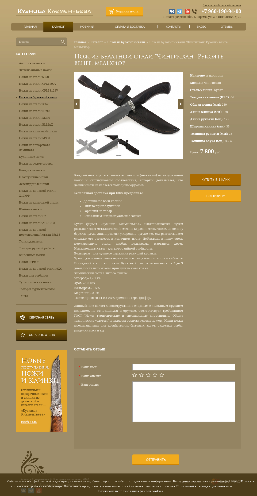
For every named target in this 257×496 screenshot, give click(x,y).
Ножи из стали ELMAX (36, 124)
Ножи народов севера (36, 163)
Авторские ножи (32, 63)
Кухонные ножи (31, 156)
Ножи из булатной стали (126, 42)
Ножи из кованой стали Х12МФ (37, 193)
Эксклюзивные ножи (35, 70)
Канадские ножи (32, 170)
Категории (26, 54)
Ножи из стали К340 (34, 104)
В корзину (215, 196)
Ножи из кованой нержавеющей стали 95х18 (39, 232)
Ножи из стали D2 (32, 216)
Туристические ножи (35, 282)
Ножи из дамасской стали (38, 202)
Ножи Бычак (28, 262)
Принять (248, 481)
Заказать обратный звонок (222, 5)
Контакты (173, 27)
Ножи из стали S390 (34, 77)
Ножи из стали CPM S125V (38, 90)
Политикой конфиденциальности (202, 486)
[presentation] (168, 433)
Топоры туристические (37, 289)
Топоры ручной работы (37, 248)
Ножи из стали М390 (34, 117)
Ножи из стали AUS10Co (37, 223)
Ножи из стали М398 (34, 138)
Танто (23, 296)
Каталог (58, 27)
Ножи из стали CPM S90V (38, 83)
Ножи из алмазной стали (38, 131)
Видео (201, 27)
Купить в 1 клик (216, 179)
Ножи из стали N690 (34, 111)
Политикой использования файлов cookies (129, 491)
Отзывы (227, 27)
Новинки (87, 27)
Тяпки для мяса (30, 241)
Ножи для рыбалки (33, 275)
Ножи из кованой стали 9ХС (40, 268)
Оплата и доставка (129, 27)
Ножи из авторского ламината (34, 147)
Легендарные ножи (34, 184)
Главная (30, 27)
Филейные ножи (32, 255)
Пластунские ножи (33, 177)
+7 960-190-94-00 (221, 11)
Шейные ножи (30, 209)
